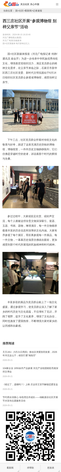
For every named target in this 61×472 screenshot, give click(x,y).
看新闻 (28, 10)
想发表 (50, 467)
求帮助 (30, 467)
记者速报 (37, 10)
